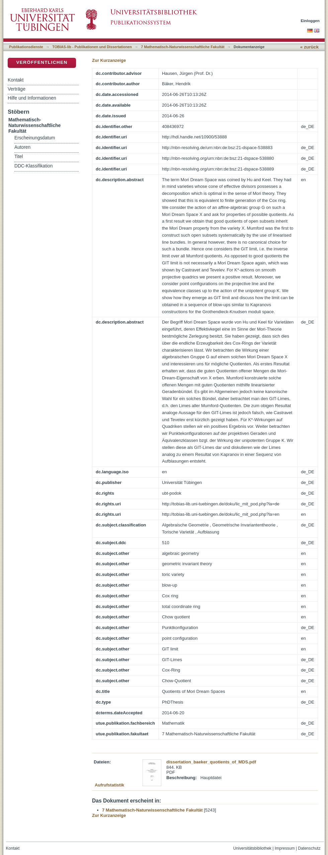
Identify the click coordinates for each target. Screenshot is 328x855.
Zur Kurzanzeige (109, 60)
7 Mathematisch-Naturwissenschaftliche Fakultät (182, 47)
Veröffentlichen (41, 62)
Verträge (16, 89)
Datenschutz (309, 848)
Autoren (22, 147)
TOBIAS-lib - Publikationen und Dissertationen (92, 47)
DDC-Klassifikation (33, 165)
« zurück (309, 46)
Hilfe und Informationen (32, 98)
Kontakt (15, 80)
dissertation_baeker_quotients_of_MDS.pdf (211, 761)
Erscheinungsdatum (34, 137)
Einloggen (310, 20)
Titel (18, 156)
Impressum (285, 848)
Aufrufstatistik (109, 784)
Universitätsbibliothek (252, 848)
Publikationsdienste (26, 47)
